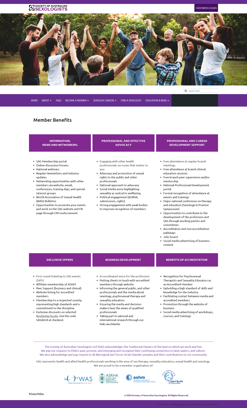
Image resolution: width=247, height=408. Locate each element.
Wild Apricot (180, 404)
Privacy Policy (36, 393)
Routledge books (47, 316)
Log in (206, 8)
